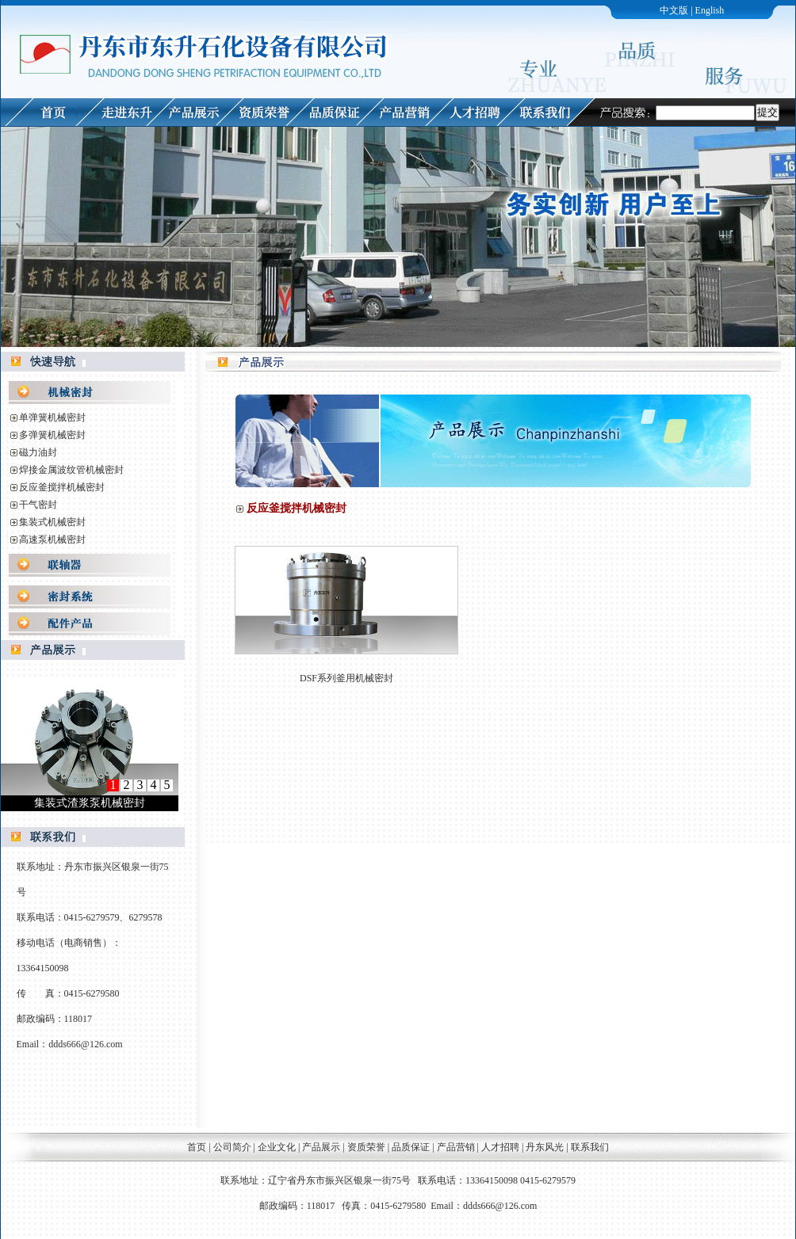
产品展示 (321, 1147)
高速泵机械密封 (52, 539)
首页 (196, 1147)
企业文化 (277, 1147)
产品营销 (456, 1147)
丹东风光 (546, 1147)
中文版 (674, 10)
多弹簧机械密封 (52, 434)
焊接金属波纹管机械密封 (71, 469)
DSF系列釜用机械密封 (346, 678)
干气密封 (38, 504)
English (710, 10)
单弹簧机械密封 (52, 417)
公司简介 (232, 1147)
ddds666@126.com (85, 1044)
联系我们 (590, 1147)
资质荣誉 (366, 1147)
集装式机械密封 (52, 522)
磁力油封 (38, 452)
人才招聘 (500, 1147)
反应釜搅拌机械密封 (62, 487)
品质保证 (411, 1147)
